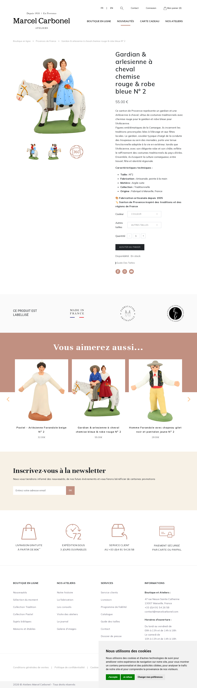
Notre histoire (65, 592)
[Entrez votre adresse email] (39, 490)
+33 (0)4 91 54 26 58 (121, 549)
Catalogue (107, 614)
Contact (135, 8)
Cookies (94, 667)
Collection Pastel (23, 614)
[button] (120, 8)
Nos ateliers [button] (174, 21)
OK (70, 490)
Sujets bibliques (22, 621)
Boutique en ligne (22, 41)
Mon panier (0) (172, 8)
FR (102, 8)
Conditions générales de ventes (31, 667)
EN (111, 8)
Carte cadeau (149, 21)
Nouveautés (125, 21)
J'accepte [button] (113, 677)
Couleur (119, 214)
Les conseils (64, 606)
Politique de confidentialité (69, 667)
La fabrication (65, 599)
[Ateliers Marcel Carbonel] (41, 20)
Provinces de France (46, 41)
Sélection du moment (25, 599)
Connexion (151, 8)
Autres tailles (119, 225)
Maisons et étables (24, 628)
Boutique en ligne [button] (99, 21)
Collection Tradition (24, 606)
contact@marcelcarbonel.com (161, 611)
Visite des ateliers (67, 614)
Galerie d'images (66, 628)
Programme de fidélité (114, 606)
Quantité (120, 235)
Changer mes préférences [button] (150, 677)
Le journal (62, 621)
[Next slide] (188, 399)
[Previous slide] (8, 399)
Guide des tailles (126, 263)
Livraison (106, 599)
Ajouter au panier (130, 247)
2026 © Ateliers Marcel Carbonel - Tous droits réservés (44, 684)
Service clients (109, 592)
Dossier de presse (111, 636)
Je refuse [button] (127, 677)
